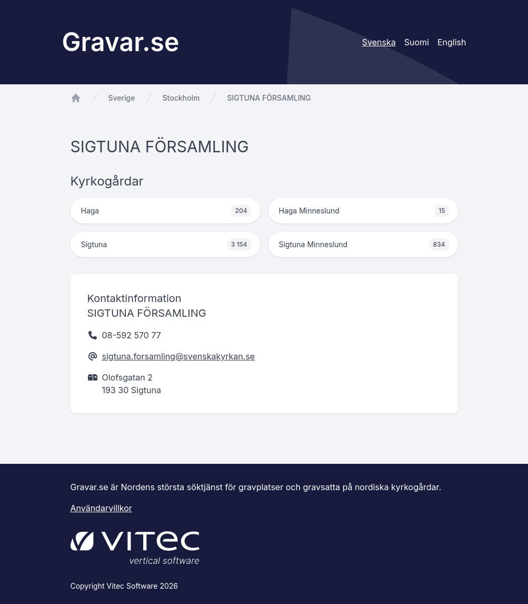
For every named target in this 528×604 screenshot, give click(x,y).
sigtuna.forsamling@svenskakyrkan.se (178, 356)
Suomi (416, 42)
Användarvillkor (101, 508)
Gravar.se (121, 41)
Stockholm (181, 97)
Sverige (121, 97)
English (451, 42)
